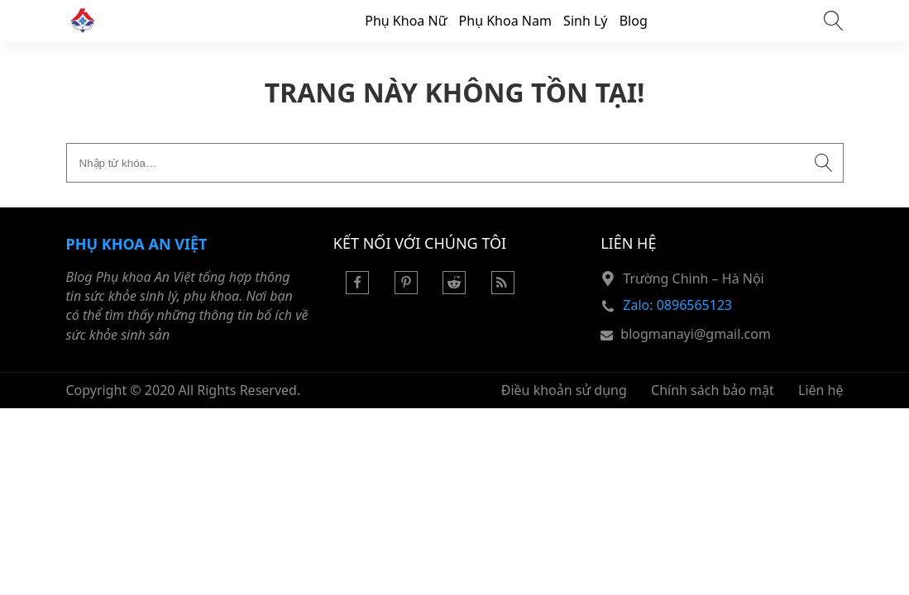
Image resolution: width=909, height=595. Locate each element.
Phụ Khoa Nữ (406, 21)
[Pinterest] (406, 289)
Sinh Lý (585, 21)
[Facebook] (357, 289)
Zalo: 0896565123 (677, 305)
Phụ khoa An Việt (137, 244)
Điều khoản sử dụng (564, 390)
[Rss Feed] (502, 289)
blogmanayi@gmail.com (695, 334)
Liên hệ (821, 390)
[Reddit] (454, 289)
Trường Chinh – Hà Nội (693, 278)
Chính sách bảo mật (712, 390)
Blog (634, 21)
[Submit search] (824, 163)
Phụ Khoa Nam (505, 21)
